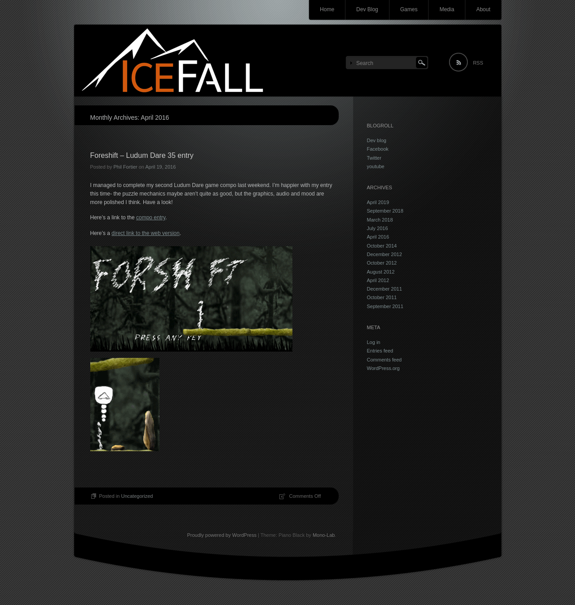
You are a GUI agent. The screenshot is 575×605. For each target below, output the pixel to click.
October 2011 (382, 297)
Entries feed (380, 350)
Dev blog (376, 140)
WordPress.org (383, 368)
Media (446, 9)
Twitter (374, 158)
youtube (376, 166)
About (483, 9)
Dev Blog (367, 9)
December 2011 (384, 289)
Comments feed (384, 359)
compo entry (150, 217)
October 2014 (382, 245)
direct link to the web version (145, 233)
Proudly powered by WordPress (221, 535)
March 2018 (380, 219)
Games (409, 9)
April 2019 (378, 202)
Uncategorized (137, 496)
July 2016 (377, 228)
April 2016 (378, 236)
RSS (478, 62)
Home (327, 9)
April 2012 (378, 280)
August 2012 (381, 271)
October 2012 (382, 263)
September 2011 (385, 306)
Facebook (378, 149)
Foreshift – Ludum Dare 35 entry (142, 155)
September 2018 (385, 210)
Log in (373, 342)
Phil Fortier (125, 167)
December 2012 (384, 254)
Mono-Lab (324, 535)
